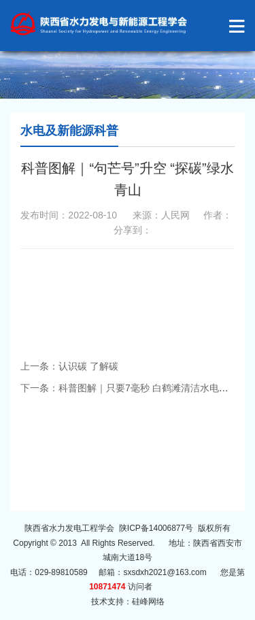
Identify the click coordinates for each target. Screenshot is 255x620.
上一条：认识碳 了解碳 (69, 366)
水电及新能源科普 (69, 130)
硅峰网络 (148, 601)
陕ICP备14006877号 (156, 528)
